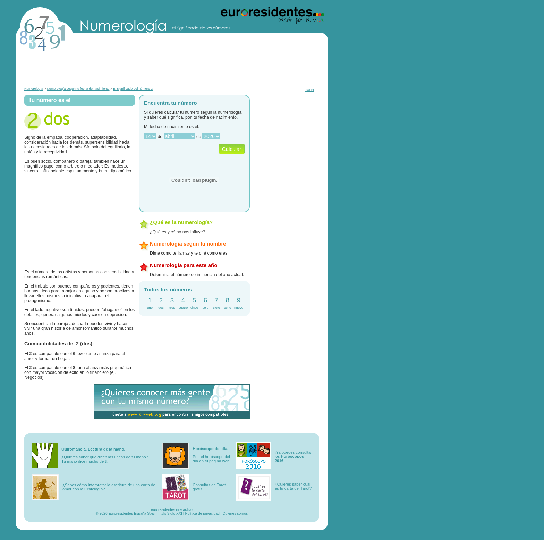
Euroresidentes (121, 513)
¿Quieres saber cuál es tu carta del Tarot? (293, 486)
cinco (194, 307)
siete (216, 307)
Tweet (309, 90)
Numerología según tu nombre (188, 244)
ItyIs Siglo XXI (171, 513)
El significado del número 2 (133, 89)
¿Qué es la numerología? (181, 222)
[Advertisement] (171, 68)
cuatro (183, 307)
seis (206, 307)
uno (150, 307)
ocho (227, 307)
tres (172, 307)
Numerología (33, 89)
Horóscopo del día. (210, 449)
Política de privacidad (202, 513)
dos (160, 307)
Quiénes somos (235, 513)
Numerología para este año (184, 265)
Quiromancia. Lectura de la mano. (93, 449)
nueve (238, 307)
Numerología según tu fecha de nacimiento (78, 89)
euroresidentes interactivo (172, 510)
